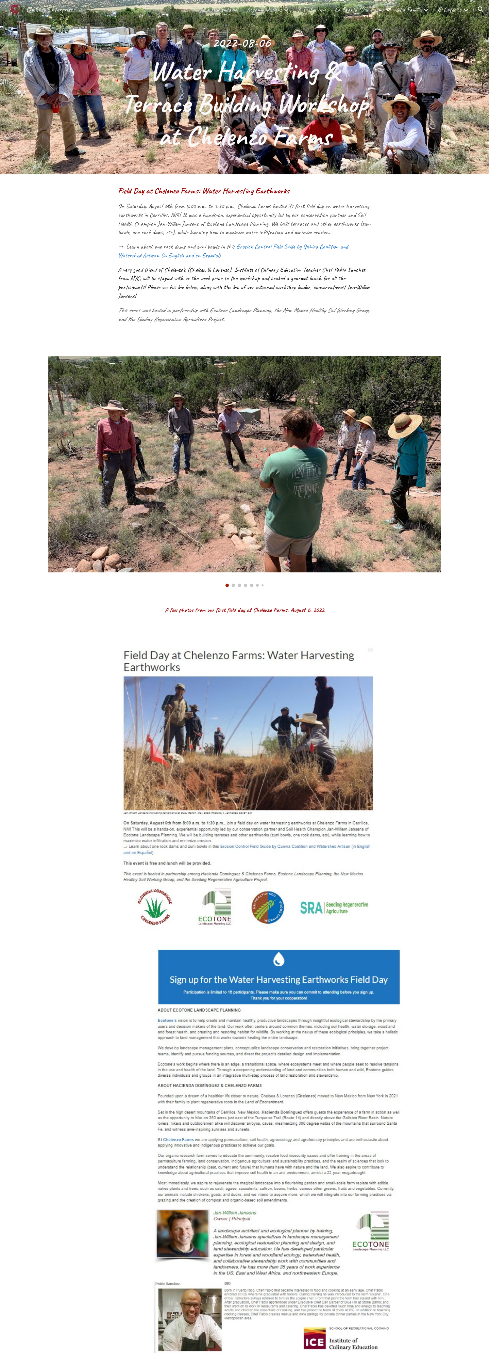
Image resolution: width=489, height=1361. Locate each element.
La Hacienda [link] (217, 9)
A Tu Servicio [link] (312, 9)
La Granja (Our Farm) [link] (359, 9)
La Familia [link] (411, 9)
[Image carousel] (244, 471)
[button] (481, 9)
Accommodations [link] (264, 9)
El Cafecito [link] (449, 9)
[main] (244, 87)
